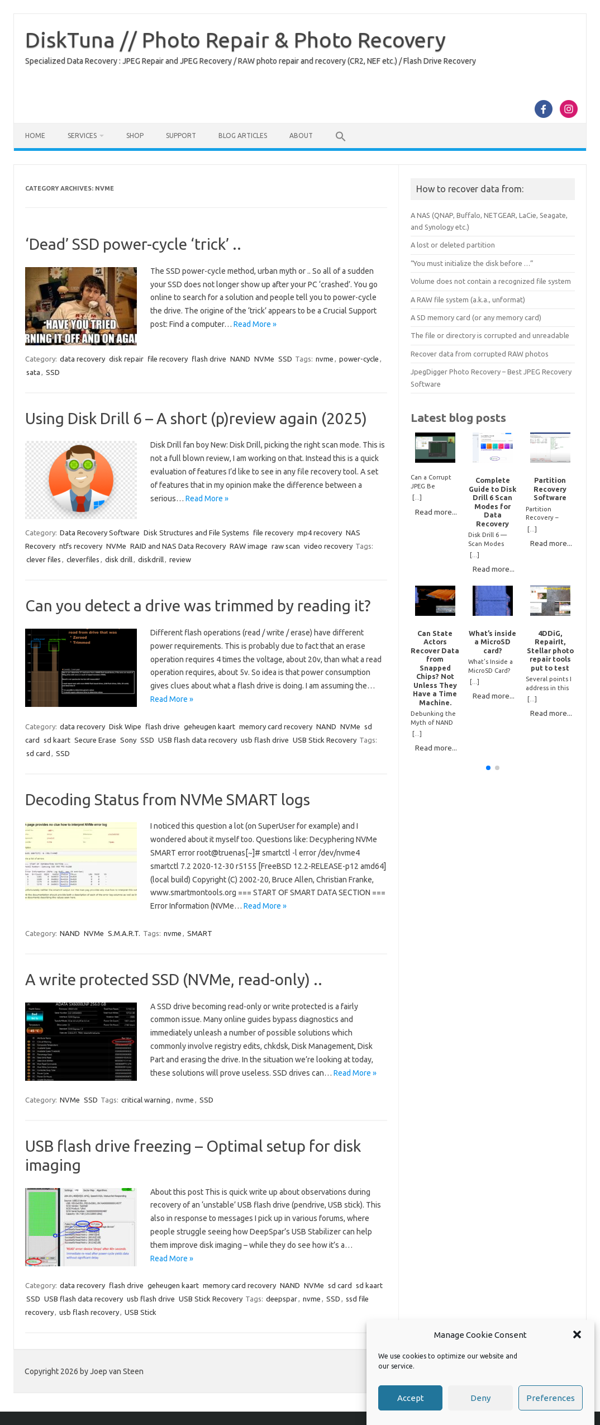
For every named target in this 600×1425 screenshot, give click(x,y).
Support (181, 135)
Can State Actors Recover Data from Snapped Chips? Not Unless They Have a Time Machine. (435, 667)
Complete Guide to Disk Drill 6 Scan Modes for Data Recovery (492, 501)
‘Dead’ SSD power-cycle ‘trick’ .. (133, 244)
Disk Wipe (125, 726)
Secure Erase (95, 740)
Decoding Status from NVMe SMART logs (167, 799)
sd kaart (57, 740)
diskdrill (151, 559)
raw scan (286, 546)
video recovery (328, 546)
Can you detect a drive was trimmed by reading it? (197, 605)
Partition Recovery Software (550, 488)
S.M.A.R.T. (124, 933)
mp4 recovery (319, 532)
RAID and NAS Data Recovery (178, 546)
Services (82, 135)
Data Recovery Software (100, 532)
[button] (577, 1334)
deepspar (281, 1299)
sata (33, 372)
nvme (325, 359)
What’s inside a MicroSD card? (492, 641)
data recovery (82, 359)
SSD (285, 359)
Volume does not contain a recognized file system (491, 281)
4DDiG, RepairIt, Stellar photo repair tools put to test (550, 650)
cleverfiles (82, 559)
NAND (240, 359)
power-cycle (359, 359)
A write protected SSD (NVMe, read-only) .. (173, 979)
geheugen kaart (209, 726)
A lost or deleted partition (453, 245)
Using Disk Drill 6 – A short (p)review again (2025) (196, 418)
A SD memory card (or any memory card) (476, 317)
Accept (410, 1398)
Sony (128, 740)
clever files (43, 559)
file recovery (167, 359)
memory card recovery (275, 726)
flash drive (209, 359)
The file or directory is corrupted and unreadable (490, 335)
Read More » (255, 324)
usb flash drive (265, 740)
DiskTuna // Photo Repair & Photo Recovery (235, 39)
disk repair (126, 359)
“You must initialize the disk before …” (472, 263)
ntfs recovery (80, 546)
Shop (135, 135)
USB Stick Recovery (324, 740)
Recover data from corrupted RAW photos (480, 354)
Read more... (436, 511)
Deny (480, 1398)
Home (35, 135)
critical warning (145, 1100)
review (180, 559)
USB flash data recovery (197, 740)
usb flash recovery (89, 1312)
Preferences (550, 1398)
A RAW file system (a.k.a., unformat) (468, 299)
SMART (199, 933)
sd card (38, 753)
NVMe (264, 359)
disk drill (118, 559)
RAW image (249, 546)
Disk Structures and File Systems (196, 532)
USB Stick (140, 1312)
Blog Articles (242, 135)
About (301, 135)
